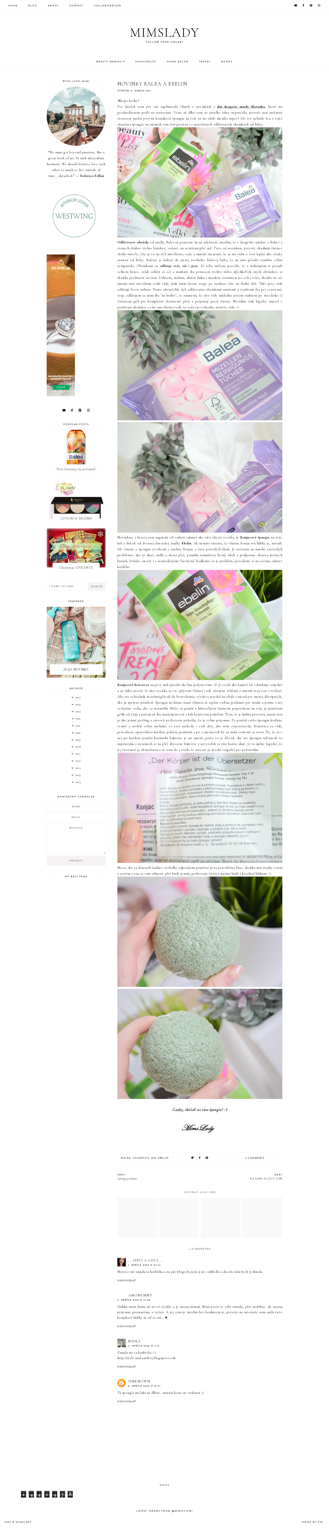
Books (227, 61)
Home (13, 5)
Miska (134, 1341)
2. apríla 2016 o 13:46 (133, 1300)
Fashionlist (146, 61)
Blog (32, 5)
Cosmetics (141, 1158)
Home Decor (178, 61)
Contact (76, 5)
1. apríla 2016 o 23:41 (144, 1265)
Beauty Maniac (109, 61)
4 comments (254, 1158)
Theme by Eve (312, 1522)
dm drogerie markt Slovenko (241, 106)
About (53, 5)
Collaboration (107, 5)
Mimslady (164, 32)
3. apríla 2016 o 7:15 (144, 1346)
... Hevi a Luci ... (145, 1260)
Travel (205, 61)
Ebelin (163, 1158)
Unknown (139, 1381)
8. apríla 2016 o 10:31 (144, 1386)
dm (153, 1158)
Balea (126, 1158)
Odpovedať (126, 1280)
